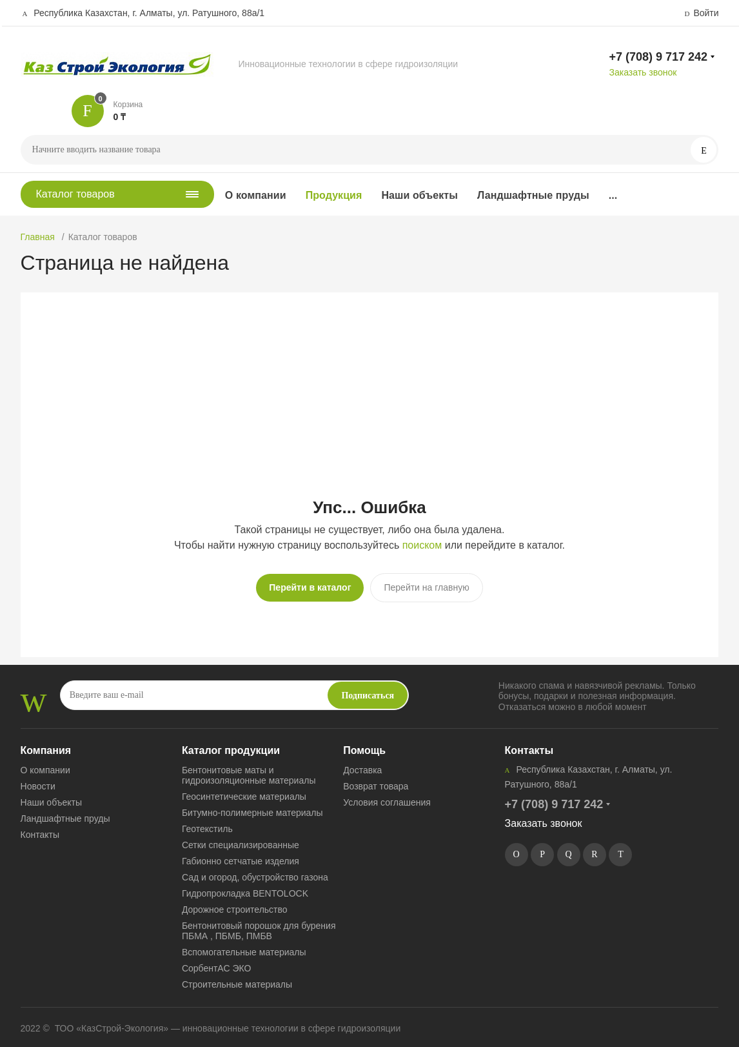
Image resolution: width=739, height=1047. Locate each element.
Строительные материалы (237, 979)
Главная (38, 237)
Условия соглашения (387, 797)
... (613, 195)
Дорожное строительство (235, 904)
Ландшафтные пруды (533, 195)
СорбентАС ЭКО (216, 963)
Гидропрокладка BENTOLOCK (245, 888)
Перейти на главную (426, 587)
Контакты (40, 829)
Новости (38, 781)
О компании (255, 195)
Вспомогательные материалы (244, 947)
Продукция (334, 195)
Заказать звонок (642, 72)
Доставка (362, 765)
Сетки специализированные (240, 840)
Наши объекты (419, 195)
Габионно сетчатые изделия (240, 856)
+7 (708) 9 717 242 (658, 56)
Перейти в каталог (310, 587)
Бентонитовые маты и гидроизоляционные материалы (249, 770)
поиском (422, 545)
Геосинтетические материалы (244, 791)
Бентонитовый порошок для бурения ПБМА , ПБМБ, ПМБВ (259, 925)
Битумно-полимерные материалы (252, 807)
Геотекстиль (207, 823)
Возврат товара (375, 781)
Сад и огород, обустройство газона (255, 872)
